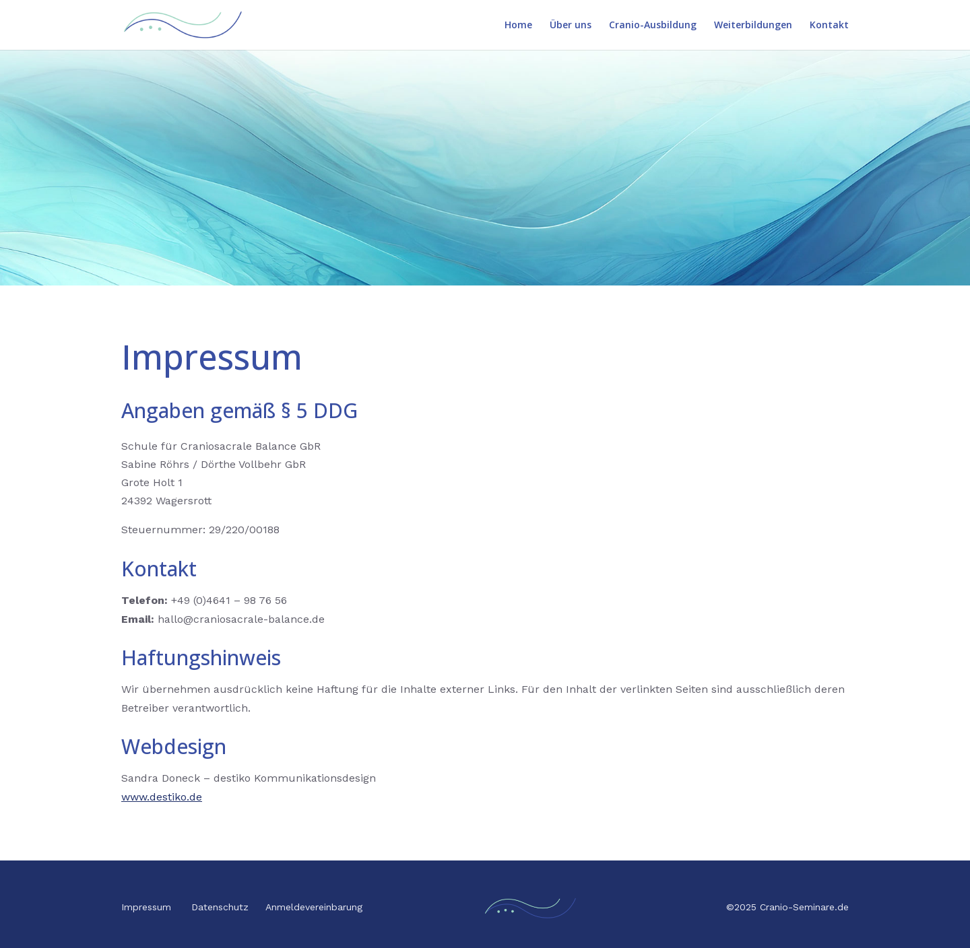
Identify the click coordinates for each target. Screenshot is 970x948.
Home (518, 25)
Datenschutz (220, 907)
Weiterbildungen (753, 25)
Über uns (570, 25)
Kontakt (829, 25)
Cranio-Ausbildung (653, 25)
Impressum (146, 907)
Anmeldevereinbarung (313, 907)
